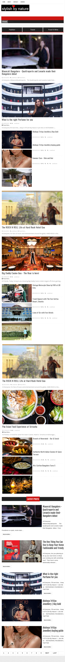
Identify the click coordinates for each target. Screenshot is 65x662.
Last (55, 659)
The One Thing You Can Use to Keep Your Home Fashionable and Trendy (53, 546)
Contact (15, 2)
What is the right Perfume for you (17, 119)
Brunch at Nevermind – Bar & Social (46, 438)
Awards (23, 2)
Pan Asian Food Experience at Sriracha (19, 426)
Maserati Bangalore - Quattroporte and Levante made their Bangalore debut (29, 72)
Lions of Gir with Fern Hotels (43, 312)
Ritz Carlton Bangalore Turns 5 (44, 465)
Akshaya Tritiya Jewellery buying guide (46, 145)
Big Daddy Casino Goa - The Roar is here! (20, 273)
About (9, 2)
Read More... (22, 77)
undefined (14, 77)
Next (47, 659)
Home (3, 2)
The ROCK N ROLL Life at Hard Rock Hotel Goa (23, 227)
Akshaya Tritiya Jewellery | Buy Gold (45, 131)
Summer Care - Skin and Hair (43, 158)
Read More (6, 534)
